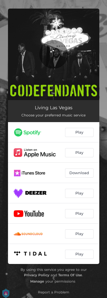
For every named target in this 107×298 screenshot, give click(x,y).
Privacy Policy (36, 275)
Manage (37, 281)
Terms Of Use (70, 275)
